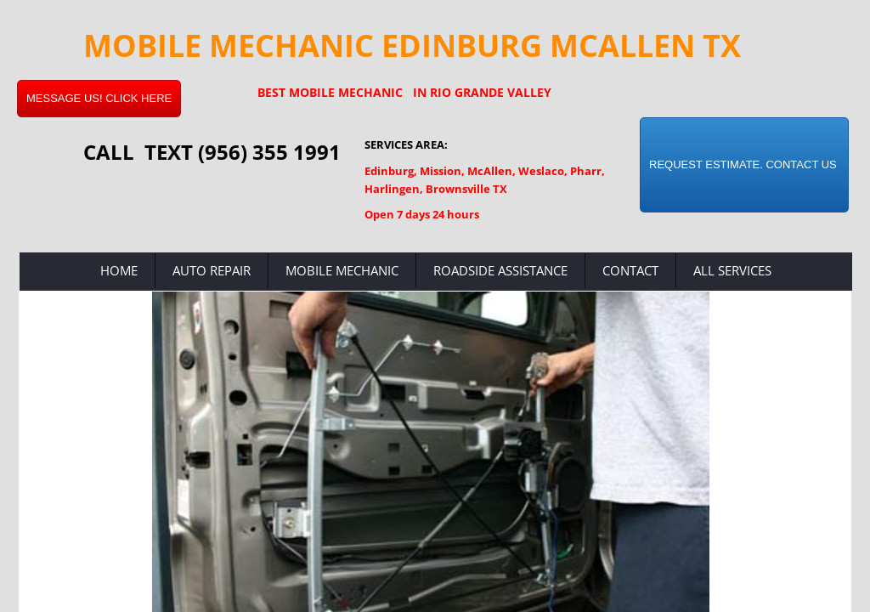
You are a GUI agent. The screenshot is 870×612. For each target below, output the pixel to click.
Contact (630, 270)
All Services (732, 270)
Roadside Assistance (500, 270)
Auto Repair (211, 270)
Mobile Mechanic (341, 270)
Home (119, 270)
